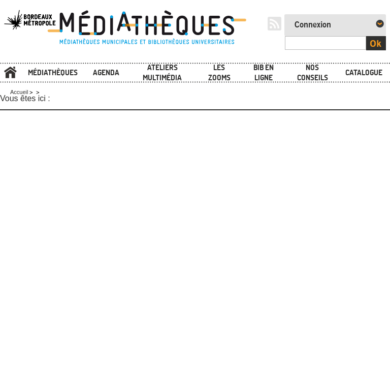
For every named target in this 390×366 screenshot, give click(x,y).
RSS (274, 23)
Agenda (106, 72)
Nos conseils (312, 72)
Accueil (10, 73)
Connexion (313, 25)
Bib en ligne (263, 72)
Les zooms (219, 72)
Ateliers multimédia (162, 72)
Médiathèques (53, 72)
